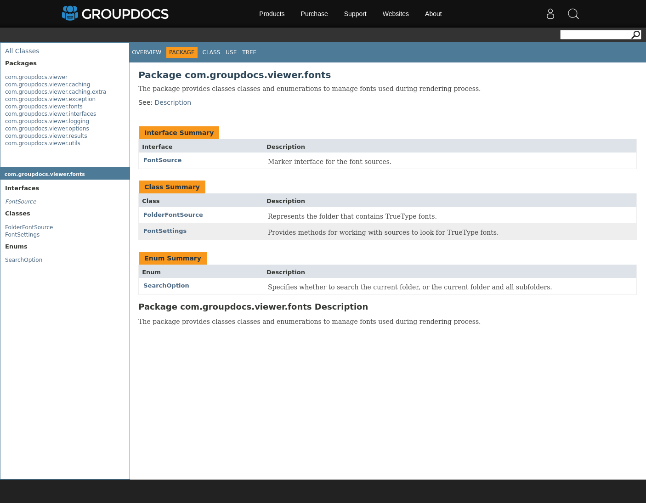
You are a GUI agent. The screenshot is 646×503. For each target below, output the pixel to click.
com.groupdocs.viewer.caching (47, 84)
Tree (249, 52)
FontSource (162, 160)
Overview (146, 52)
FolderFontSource (29, 227)
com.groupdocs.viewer (36, 77)
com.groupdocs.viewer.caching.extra (55, 92)
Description (172, 102)
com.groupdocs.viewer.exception (50, 99)
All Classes (22, 51)
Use (231, 52)
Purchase (314, 13)
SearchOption (23, 260)
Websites (396, 13)
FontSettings (22, 235)
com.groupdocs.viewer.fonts (44, 106)
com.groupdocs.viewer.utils (42, 143)
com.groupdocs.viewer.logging (47, 121)
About (433, 13)
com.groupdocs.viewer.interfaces (50, 114)
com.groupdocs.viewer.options (47, 128)
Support (355, 13)
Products (271, 13)
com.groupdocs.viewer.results (46, 136)
